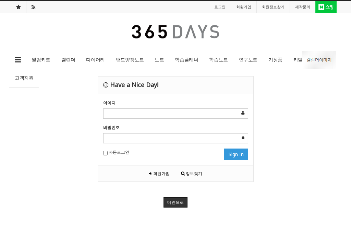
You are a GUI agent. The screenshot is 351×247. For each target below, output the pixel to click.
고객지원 (24, 77)
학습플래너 (186, 59)
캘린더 (68, 59)
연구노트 (248, 59)
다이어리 (95, 59)
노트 (159, 59)
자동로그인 (116, 152)
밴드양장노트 (130, 59)
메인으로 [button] (175, 202)
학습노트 (218, 59)
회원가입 (159, 173)
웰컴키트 (41, 59)
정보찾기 (191, 173)
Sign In (236, 154)
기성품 (275, 59)
